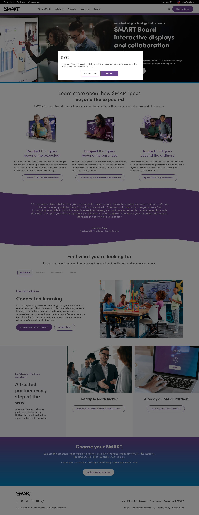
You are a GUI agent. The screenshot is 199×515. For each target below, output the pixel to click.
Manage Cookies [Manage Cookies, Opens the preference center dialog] (90, 73)
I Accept (109, 73)
